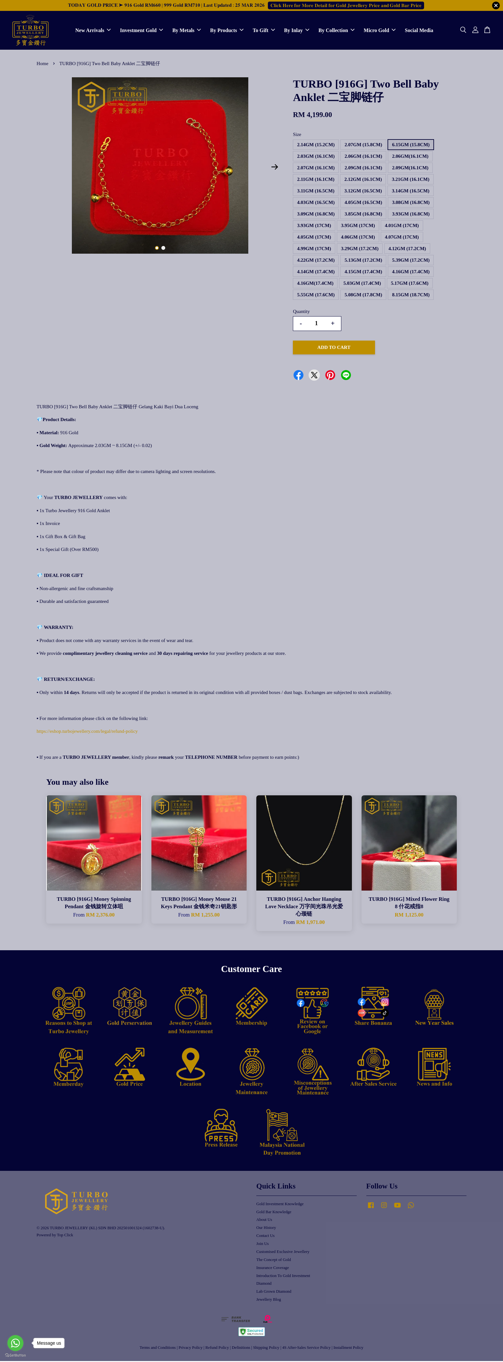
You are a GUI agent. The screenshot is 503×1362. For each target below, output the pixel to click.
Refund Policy (217, 1348)
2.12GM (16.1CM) (363, 180)
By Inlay (296, 30)
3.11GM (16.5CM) (315, 191)
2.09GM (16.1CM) (363, 168)
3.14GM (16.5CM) (410, 191)
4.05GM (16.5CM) (363, 203)
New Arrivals (93, 30)
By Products (226, 30)
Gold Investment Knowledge (279, 1205)
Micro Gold (380, 30)
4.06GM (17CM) (358, 238)
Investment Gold (141, 30)
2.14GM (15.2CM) (316, 145)
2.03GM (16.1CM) (316, 157)
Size (297, 135)
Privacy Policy (191, 1348)
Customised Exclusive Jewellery (283, 1252)
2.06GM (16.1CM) (363, 157)
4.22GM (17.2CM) (316, 261)
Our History (266, 1228)
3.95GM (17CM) (358, 226)
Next (275, 168)
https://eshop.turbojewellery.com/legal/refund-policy (87, 732)
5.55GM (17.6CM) (316, 295)
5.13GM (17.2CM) (363, 261)
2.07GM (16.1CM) (316, 168)
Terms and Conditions (157, 1348)
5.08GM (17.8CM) (363, 295)
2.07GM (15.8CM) (363, 145)
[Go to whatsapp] (15, 1343)
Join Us (262, 1244)
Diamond (263, 1284)
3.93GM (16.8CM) (411, 214)
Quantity (301, 312)
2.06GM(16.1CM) (410, 157)
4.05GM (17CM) (314, 238)
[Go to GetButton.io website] (15, 1355)
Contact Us (265, 1236)
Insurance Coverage (272, 1268)
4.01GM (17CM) (402, 226)
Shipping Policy (266, 1348)
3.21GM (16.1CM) (410, 180)
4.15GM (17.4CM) (363, 272)
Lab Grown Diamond (273, 1292)
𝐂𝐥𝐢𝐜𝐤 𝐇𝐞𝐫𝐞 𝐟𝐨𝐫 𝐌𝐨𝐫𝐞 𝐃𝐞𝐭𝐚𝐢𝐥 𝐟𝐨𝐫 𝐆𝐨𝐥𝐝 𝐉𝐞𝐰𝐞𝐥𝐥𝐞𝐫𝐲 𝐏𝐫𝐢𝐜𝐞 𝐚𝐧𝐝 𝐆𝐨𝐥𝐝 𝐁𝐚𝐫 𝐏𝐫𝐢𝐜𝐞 (346, 5)
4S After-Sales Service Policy (306, 1348)
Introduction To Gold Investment (283, 1276)
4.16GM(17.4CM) (315, 284)
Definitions (241, 1348)
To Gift (264, 30)
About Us (264, 1221)
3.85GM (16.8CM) (363, 214)
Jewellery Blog (268, 1300)
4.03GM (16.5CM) (316, 203)
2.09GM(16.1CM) (410, 168)
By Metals (186, 30)
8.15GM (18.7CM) (411, 295)
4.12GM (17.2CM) (407, 249)
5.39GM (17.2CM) (411, 261)
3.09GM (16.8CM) (316, 214)
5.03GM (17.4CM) (362, 284)
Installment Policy (348, 1348)
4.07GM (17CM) (402, 238)
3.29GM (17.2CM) (360, 249)
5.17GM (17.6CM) (410, 284)
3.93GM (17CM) (314, 226)
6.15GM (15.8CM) (411, 145)
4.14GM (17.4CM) (316, 272)
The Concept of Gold (273, 1260)
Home (42, 64)
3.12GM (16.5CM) (363, 191)
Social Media (419, 30)
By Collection (336, 30)
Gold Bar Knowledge (273, 1213)
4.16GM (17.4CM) (411, 272)
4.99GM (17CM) (314, 249)
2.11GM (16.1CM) (315, 180)
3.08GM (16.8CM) (411, 203)
